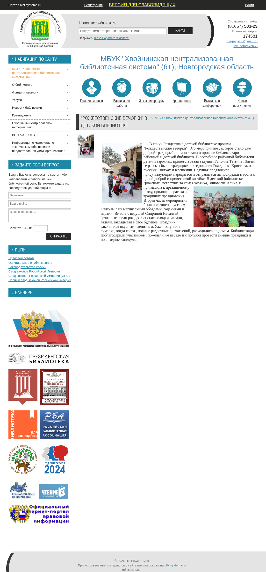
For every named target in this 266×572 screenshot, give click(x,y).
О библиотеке (22, 84)
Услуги (17, 100)
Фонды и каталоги (25, 92)
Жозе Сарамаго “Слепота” (111, 38)
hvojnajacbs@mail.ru (242, 41)
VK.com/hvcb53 (245, 46)
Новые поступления (242, 93)
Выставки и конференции (212, 93)
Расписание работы (121, 93)
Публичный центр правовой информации (32, 125)
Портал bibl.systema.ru (24, 5)
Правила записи (91, 90)
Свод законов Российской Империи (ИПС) (39, 276)
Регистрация (93, 5)
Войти (249, 5)
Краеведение (181, 90)
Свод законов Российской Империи (34, 271)
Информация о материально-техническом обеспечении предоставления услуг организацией (38, 147)
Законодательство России (27, 267)
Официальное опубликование (30, 263)
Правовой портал (21, 258)
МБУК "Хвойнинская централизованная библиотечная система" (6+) (204, 118)
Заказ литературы (151, 90)
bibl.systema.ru (175, 565)
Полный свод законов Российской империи (39, 280)
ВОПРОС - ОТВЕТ (25, 135)
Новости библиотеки (27, 107)
